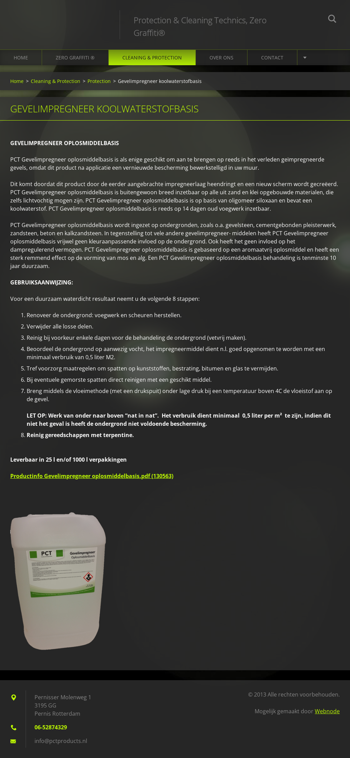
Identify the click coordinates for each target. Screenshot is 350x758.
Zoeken (332, 20)
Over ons (221, 57)
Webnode (327, 711)
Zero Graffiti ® (75, 57)
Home (21, 57)
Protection (99, 81)
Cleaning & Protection (152, 57)
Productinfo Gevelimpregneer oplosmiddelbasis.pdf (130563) (91, 476)
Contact (272, 57)
